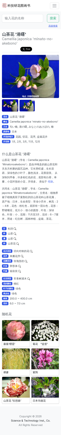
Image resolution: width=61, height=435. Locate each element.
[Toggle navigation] (54, 5)
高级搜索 (53, 25)
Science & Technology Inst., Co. (30, 420)
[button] (10, 105)
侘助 (50, 181)
